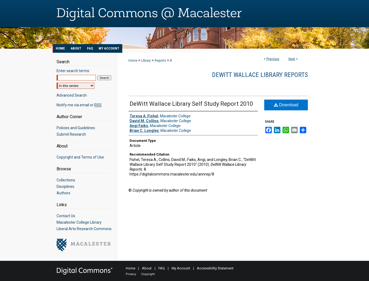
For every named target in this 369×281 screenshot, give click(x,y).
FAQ (161, 268)
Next (291, 59)
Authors (63, 193)
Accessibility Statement (215, 268)
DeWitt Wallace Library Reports (260, 75)
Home (132, 60)
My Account (181, 268)
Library (146, 60)
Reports (160, 60)
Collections (66, 180)
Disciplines (65, 186)
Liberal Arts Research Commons (84, 229)
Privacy (131, 274)
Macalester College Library (79, 222)
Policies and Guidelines (76, 128)
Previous (272, 59)
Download (286, 105)
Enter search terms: (73, 71)
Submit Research (71, 134)
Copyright (148, 274)
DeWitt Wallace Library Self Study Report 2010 (191, 103)
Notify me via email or (79, 105)
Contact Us (66, 216)
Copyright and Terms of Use (80, 157)
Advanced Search (72, 95)
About (147, 268)
